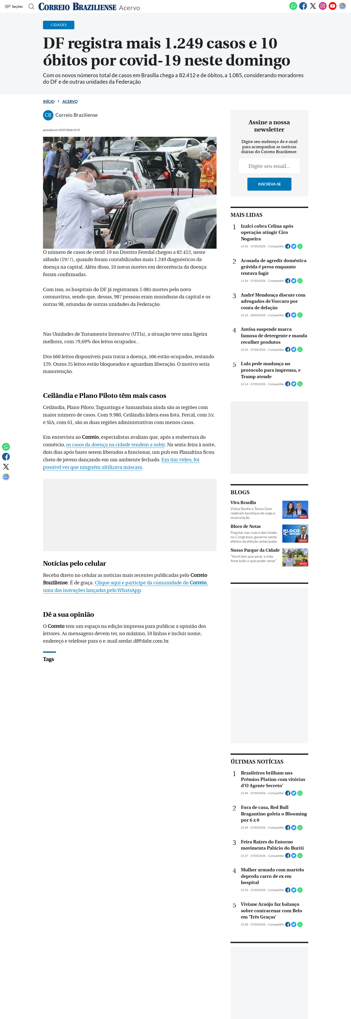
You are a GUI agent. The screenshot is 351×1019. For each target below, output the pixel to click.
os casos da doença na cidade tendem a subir (115, 445)
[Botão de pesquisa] (30, 6)
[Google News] (342, 9)
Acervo (129, 7)
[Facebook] (303, 9)
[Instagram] (323, 9)
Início (48, 101)
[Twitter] (313, 9)
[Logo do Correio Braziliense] (77, 6)
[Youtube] (332, 9)
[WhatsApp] (293, 9)
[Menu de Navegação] (14, 6)
